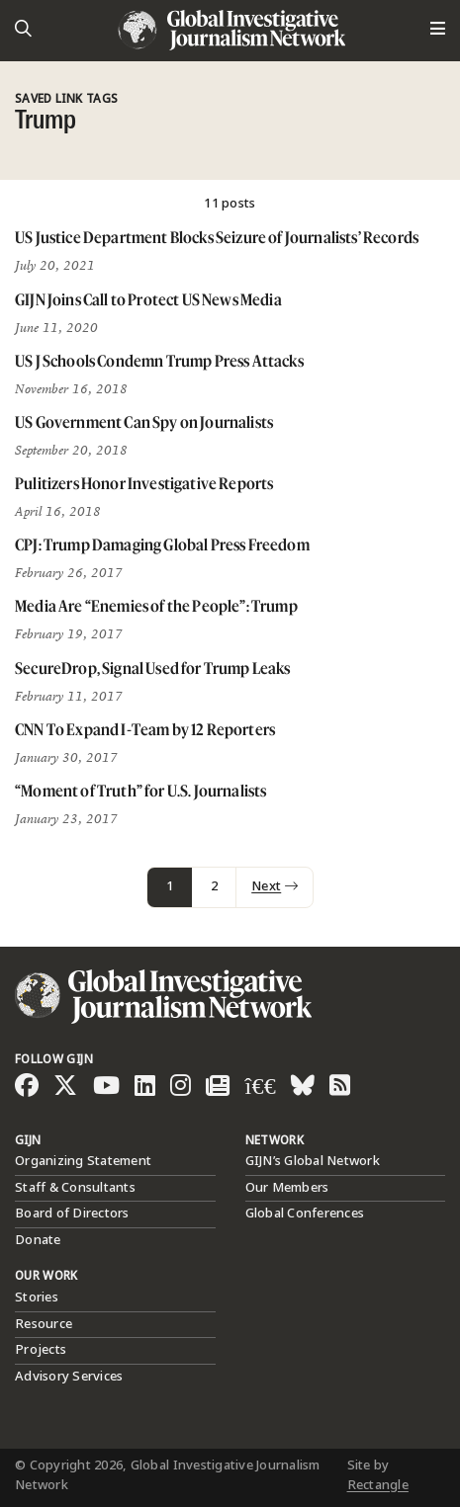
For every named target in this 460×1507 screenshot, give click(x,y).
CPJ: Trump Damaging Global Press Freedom (162, 544)
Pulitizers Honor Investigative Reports (144, 483)
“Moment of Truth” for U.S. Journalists (140, 790)
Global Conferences (305, 1213)
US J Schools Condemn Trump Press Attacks (159, 361)
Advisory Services (69, 1376)
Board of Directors (72, 1213)
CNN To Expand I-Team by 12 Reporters (145, 729)
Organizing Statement (83, 1161)
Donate (38, 1240)
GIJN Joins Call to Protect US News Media (148, 299)
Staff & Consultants (75, 1188)
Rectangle (378, 1485)
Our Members (287, 1188)
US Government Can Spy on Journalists (144, 422)
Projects (40, 1350)
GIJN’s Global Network (312, 1161)
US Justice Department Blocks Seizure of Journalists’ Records (216, 237)
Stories (36, 1297)
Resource (43, 1324)
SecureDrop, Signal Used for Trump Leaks (153, 668)
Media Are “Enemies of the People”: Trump (156, 606)
